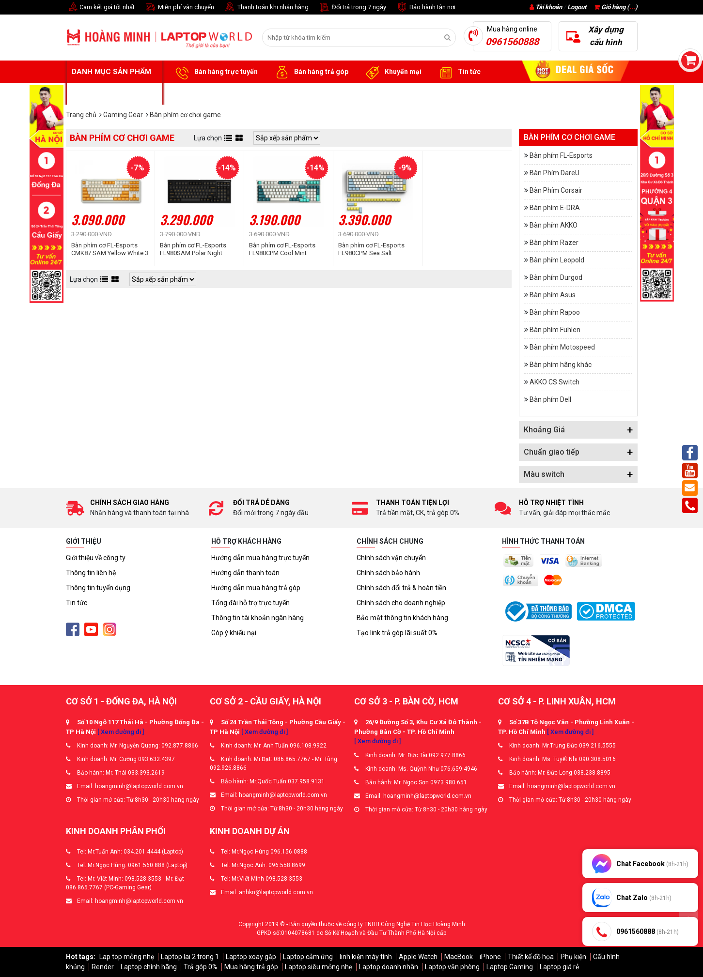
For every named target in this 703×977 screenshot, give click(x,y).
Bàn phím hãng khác (561, 364)
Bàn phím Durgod (556, 277)
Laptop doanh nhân (388, 967)
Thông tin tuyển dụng (98, 588)
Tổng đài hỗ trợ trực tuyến (250, 603)
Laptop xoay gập (251, 957)
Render (103, 967)
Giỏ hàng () (616, 7)
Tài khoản (548, 7)
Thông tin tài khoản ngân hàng (257, 618)
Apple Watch (418, 957)
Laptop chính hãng (149, 967)
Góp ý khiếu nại (233, 633)
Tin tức (458, 72)
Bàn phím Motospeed (562, 347)
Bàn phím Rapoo (555, 312)
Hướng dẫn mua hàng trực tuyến (260, 558)
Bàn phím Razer (554, 242)
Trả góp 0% (201, 967)
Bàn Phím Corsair (556, 190)
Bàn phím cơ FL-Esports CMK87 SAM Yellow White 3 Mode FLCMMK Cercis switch (109, 249)
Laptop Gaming (509, 967)
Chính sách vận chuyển (391, 558)
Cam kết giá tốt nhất (100, 7)
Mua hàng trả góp (251, 967)
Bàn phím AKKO (554, 225)
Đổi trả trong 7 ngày (352, 7)
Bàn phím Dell (550, 399)
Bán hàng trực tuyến (215, 72)
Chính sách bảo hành (388, 573)
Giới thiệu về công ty (95, 558)
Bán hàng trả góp (310, 72)
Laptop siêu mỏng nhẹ (318, 967)
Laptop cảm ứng (308, 957)
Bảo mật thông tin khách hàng (402, 618)
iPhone (490, 957)
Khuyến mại (392, 72)
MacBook (458, 957)
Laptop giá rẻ (559, 967)
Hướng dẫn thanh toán (245, 573)
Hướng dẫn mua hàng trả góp (255, 588)
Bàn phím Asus (553, 295)
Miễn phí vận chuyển (179, 7)
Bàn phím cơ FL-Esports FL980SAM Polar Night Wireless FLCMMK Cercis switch (195, 249)
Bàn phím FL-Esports (561, 155)
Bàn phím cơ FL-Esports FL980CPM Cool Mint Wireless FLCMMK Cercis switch (284, 249)
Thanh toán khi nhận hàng (266, 7)
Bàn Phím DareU (554, 173)
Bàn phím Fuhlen (555, 330)
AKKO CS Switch (554, 382)
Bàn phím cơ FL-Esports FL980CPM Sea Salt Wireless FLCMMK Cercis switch (373, 249)
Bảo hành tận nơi (425, 7)
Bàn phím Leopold (557, 260)
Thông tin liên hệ (91, 573)
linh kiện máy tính (366, 957)
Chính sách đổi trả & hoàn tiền (401, 588)
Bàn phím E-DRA (555, 208)
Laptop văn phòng (452, 967)
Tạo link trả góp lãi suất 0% (397, 633)
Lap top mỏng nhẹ (126, 957)
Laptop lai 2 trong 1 (190, 957)
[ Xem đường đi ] (120, 731)
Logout (576, 7)
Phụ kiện (573, 957)
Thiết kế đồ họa (531, 957)
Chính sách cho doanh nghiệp (401, 603)
